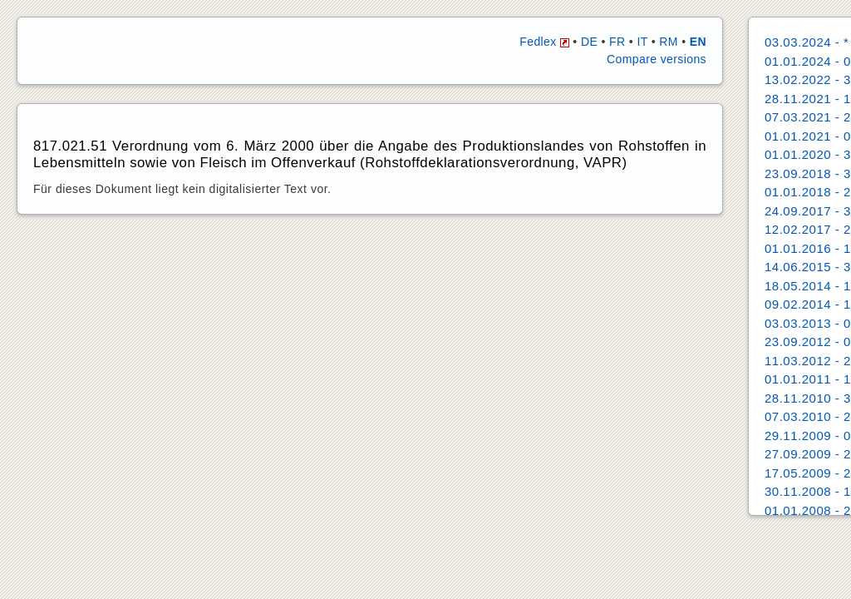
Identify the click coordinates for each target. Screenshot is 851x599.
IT (642, 41)
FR (617, 41)
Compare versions (656, 59)
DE (589, 41)
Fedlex (544, 41)
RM (668, 41)
